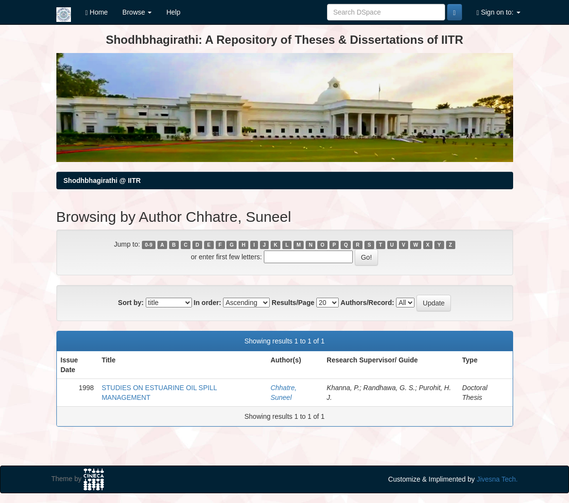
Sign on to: (498, 12)
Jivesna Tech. (497, 479)
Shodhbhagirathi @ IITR (102, 180)
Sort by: (131, 302)
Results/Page (293, 302)
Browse (137, 12)
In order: (208, 302)
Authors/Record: (367, 302)
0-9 (148, 245)
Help (173, 12)
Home (97, 12)
